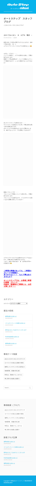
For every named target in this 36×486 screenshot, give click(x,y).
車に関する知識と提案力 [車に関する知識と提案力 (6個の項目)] (12, 378)
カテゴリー (7, 303)
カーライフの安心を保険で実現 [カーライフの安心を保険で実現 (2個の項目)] (14, 363)
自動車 (15, 37)
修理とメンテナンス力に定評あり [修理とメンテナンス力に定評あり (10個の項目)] (15, 367)
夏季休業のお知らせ (11, 316)
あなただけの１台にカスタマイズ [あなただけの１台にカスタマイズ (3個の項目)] (15, 359)
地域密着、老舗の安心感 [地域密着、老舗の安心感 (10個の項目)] (12, 370)
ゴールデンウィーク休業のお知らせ (15, 323)
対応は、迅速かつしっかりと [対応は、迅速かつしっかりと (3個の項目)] (13, 374)
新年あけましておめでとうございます (15, 330)
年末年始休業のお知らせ (12, 336)
